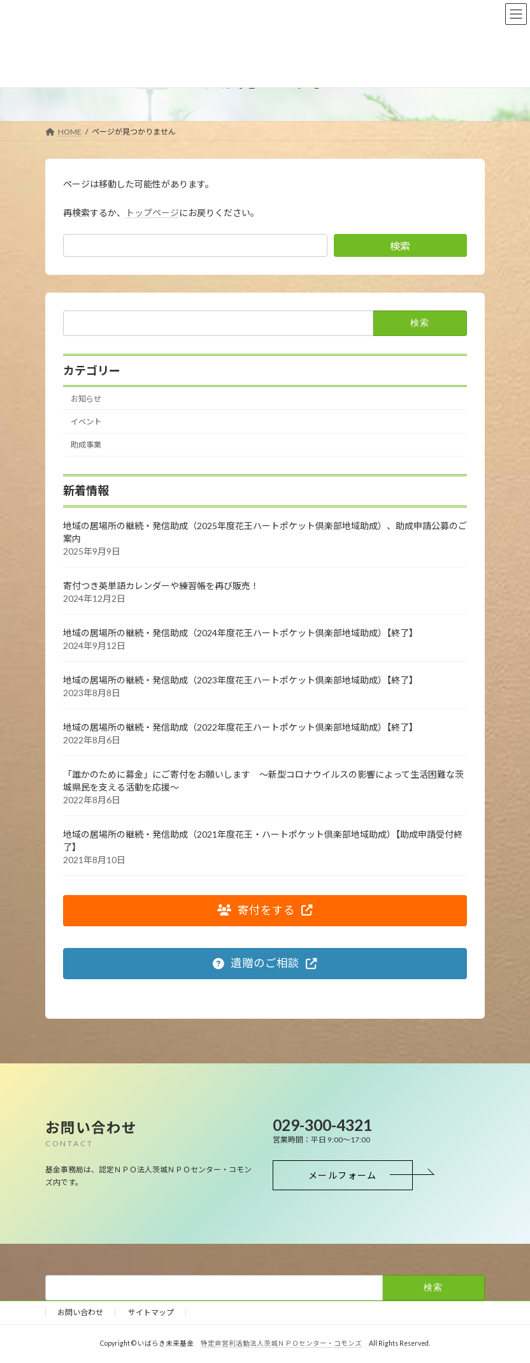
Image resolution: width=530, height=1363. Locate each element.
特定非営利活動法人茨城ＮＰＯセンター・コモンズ (281, 1343)
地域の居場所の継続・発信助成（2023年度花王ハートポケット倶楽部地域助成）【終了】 (240, 679)
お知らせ (86, 398)
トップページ (152, 212)
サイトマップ (151, 1312)
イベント (86, 421)
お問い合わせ (80, 1312)
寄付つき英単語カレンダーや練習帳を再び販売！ (161, 584)
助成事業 (86, 444)
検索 (400, 246)
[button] (265, 910)
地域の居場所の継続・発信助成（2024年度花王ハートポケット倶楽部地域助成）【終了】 (247, 632)
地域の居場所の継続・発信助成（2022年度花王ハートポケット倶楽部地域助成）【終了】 (240, 726)
